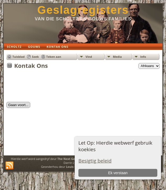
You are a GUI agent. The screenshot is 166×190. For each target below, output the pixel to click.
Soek (35, 57)
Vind (88, 57)
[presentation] (46, 87)
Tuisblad (18, 57)
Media (117, 57)
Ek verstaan (118, 173)
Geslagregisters (83, 10)
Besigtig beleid (95, 160)
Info (143, 57)
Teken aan (53, 57)
